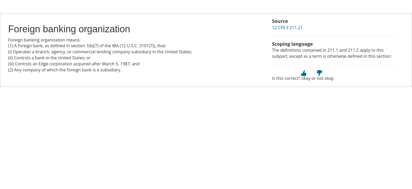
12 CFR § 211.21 (287, 27)
